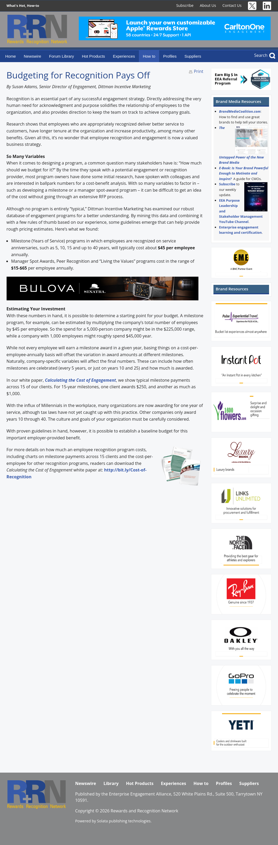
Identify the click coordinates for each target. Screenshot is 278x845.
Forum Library (61, 56)
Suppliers (192, 56)
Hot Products (93, 56)
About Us (208, 5)
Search (260, 55)
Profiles (170, 56)
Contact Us (232, 5)
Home (10, 56)
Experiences (124, 56)
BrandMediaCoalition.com (239, 111)
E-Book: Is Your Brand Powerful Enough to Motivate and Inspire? (243, 173)
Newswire (32, 56)
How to (149, 56)
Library (111, 783)
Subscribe (185, 5)
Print (198, 71)
